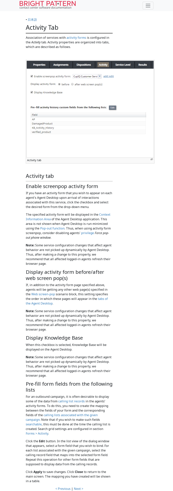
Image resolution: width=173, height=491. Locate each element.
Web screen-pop (43, 294)
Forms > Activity (37, 433)
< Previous (63, 489)
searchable (34, 424)
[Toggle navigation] (148, 5)
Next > (78, 489)
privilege (87, 233)
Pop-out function (52, 228)
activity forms (76, 37)
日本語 (32, 19)
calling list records (71, 401)
